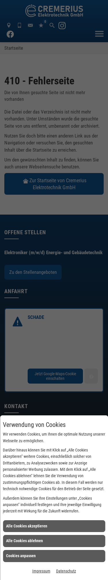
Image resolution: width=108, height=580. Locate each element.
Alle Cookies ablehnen (24, 540)
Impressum (41, 571)
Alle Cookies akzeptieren (26, 526)
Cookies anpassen (21, 555)
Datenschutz (66, 571)
